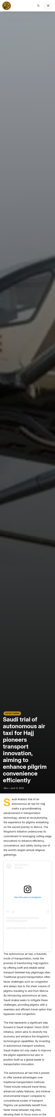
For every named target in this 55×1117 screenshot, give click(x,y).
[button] (38, 5)
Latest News (12, 713)
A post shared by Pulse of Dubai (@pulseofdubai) (28, 928)
